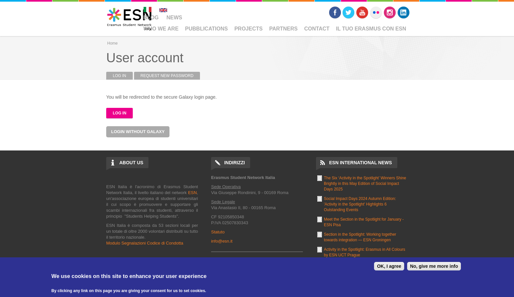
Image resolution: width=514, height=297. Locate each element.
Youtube (362, 12)
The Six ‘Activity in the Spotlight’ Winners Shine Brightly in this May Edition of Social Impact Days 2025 (365, 183)
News (174, 17)
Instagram (390, 12)
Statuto (218, 231)
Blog (151, 17)
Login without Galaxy (138, 131)
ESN (192, 192)
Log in (123, 75)
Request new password (167, 75)
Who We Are (161, 28)
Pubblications (206, 28)
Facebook (335, 12)
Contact (316, 28)
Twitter (348, 12)
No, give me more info (434, 266)
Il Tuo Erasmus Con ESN (371, 28)
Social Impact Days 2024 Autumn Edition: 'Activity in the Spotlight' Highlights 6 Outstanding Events (360, 204)
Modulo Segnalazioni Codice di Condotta (144, 243)
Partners (283, 28)
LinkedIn (403, 12)
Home (112, 43)
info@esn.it (221, 241)
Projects (248, 28)
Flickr (376, 12)
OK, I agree (389, 266)
